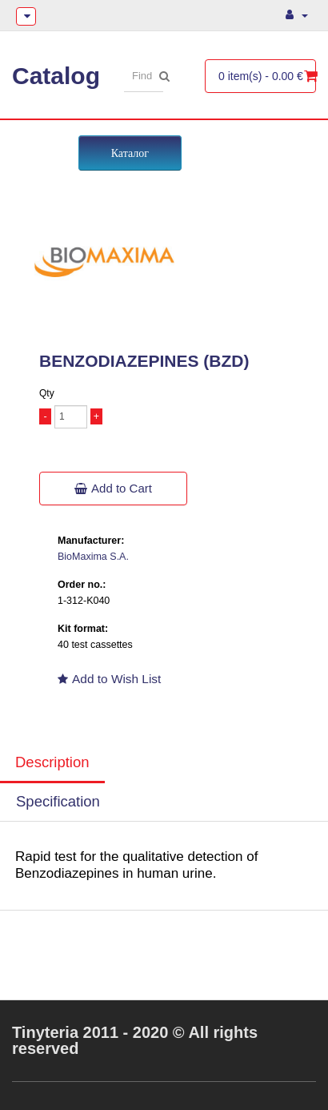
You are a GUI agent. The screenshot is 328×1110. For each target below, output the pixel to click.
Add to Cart (113, 488)
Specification (58, 801)
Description (52, 762)
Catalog (56, 75)
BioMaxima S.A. (93, 556)
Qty (46, 393)
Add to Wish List (109, 679)
